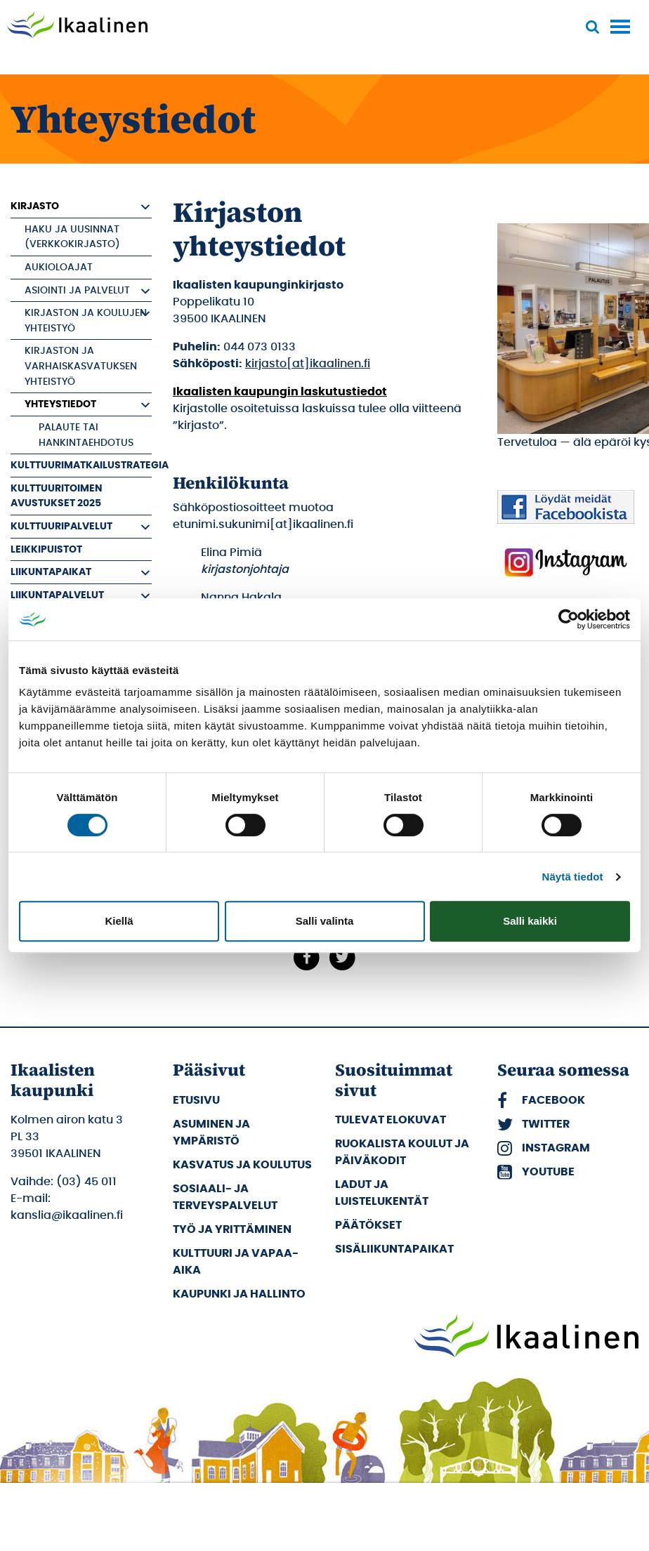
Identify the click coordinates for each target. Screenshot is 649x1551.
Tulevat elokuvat (390, 1120)
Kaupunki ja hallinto (239, 1294)
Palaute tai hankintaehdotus (86, 435)
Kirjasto (35, 206)
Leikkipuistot (46, 549)
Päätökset (368, 1225)
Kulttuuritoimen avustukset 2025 (57, 496)
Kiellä (119, 921)
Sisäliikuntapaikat (394, 1249)
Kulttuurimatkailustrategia (81, 465)
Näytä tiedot (572, 877)
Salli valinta (325, 921)
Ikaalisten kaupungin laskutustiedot (280, 391)
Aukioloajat (59, 267)
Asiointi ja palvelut (77, 290)
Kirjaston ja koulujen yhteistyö (86, 321)
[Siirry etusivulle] (77, 26)
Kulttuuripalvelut (61, 526)
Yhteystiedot (60, 404)
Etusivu (196, 1100)
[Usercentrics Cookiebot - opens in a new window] (568, 619)
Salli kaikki (530, 921)
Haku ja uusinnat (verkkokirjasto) (72, 237)
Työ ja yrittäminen (232, 1229)
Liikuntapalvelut (57, 595)
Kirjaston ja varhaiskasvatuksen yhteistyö (81, 365)
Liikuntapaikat (51, 572)
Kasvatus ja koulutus (242, 1164)
